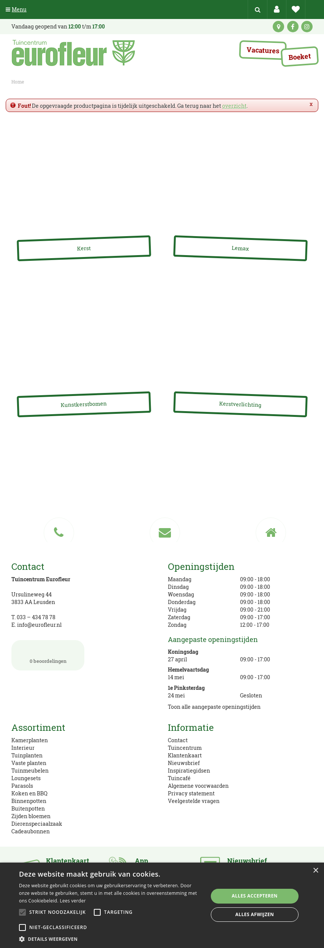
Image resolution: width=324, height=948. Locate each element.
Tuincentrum (185, 747)
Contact (178, 740)
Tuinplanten (27, 755)
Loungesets (26, 778)
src (257, 9)
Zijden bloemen (31, 816)
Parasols (22, 785)
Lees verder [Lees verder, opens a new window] (73, 901)
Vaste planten (28, 763)
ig (307, 26)
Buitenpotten (28, 808)
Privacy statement (191, 793)
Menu (16, 9)
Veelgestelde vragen (194, 800)
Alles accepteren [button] (255, 896)
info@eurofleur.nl (39, 624)
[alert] (162, 905)
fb (293, 26)
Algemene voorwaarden (198, 785)
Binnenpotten (28, 800)
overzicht (234, 105)
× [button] (315, 871)
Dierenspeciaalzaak (36, 823)
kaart (278, 26)
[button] (110, 938)
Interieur (23, 747)
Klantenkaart (185, 755)
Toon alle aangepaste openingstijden (214, 706)
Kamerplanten (29, 740)
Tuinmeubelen (30, 770)
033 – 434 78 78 (36, 617)
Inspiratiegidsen (189, 770)
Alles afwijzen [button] (254, 914)
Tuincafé (179, 778)
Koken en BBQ (29, 793)
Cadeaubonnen (30, 831)
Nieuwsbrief (184, 763)
